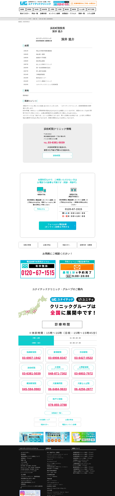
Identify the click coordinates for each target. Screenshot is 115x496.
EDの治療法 (28, 465)
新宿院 (29, 9)
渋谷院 (36, 9)
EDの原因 (23, 465)
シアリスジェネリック (52, 457)
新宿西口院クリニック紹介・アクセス (83, 454)
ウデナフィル (50, 459)
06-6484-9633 (57, 389)
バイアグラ (49, 454)
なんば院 (81, 9)
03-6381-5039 (54, 142)
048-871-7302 (57, 373)
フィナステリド (56, 492)
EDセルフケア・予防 (25, 467)
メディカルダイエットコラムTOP (29, 470)
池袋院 (22, 9)
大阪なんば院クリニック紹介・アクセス (84, 471)
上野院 (52, 9)
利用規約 (23, 484)
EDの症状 (34, 465)
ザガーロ (62, 492)
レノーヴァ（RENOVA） (52, 476)
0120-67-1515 (73, 209)
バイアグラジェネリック (58, 454)
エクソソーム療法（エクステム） (54, 463)
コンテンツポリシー (26, 480)
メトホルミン (65, 466)
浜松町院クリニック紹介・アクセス (82, 458)
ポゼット (49, 480)
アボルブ (67, 492)
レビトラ (66, 454)
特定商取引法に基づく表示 (28, 478)
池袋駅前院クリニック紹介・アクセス (83, 452)
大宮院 (59, 9)
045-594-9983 (31, 389)
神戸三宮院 (91, 9)
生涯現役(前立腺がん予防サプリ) (54, 466)
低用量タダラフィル (51, 465)
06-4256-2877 (83, 389)
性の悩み (37, 469)
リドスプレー (54, 480)
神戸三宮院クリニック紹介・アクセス (83, 473)
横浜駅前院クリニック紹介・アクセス (83, 467)
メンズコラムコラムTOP (27, 472)
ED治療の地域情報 (25, 469)
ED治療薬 (32, 469)
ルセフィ (61, 484)
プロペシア (49, 492)
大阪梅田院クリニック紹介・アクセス (83, 469)
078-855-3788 (57, 404)
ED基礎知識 (37, 467)
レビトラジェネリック (52, 456)
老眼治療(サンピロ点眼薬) (52, 468)
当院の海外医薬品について (28, 482)
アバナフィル (60, 457)
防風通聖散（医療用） (52, 486)
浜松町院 (44, 9)
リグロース (49, 493)
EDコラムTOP (24, 464)
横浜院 (67, 9)
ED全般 (32, 467)
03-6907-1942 (31, 357)
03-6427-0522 (83, 357)
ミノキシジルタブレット (58, 493)
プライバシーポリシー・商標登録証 (30, 476)
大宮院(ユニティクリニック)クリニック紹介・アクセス (80, 461)
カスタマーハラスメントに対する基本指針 (31, 487)
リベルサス (49, 484)
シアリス (59, 456)
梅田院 (74, 9)
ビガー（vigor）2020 (51, 472)
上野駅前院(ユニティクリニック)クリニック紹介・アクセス (82, 464)
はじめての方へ (25, 452)
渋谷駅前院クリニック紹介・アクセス (83, 456)
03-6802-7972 (83, 373)
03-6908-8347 (57, 357)
